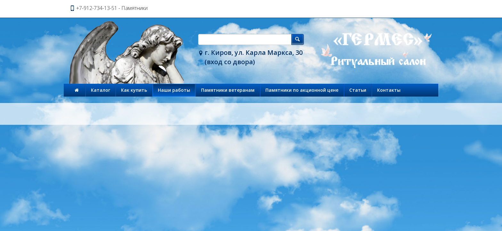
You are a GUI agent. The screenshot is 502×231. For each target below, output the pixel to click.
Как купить (134, 90)
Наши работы (174, 90)
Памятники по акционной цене (301, 90)
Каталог (100, 90)
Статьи (357, 90)
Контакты (389, 90)
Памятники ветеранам (228, 90)
